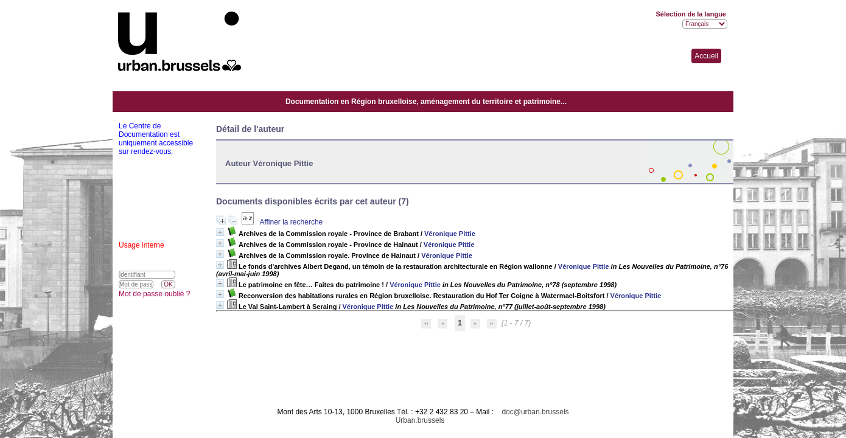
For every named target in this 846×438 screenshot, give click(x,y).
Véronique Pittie (449, 233)
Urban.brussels (420, 420)
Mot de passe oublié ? (154, 294)
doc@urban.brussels (535, 412)
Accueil (706, 56)
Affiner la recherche (291, 222)
